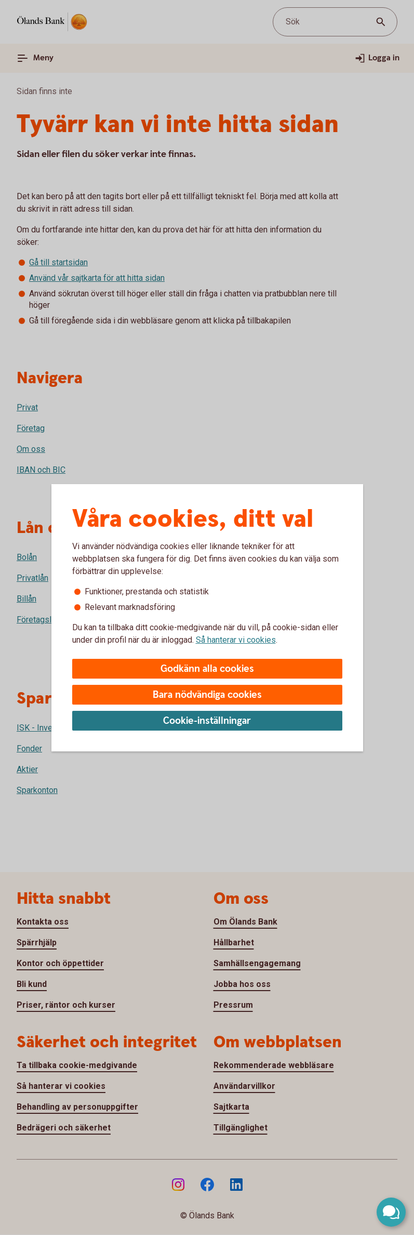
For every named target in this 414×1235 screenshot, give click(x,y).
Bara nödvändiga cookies (207, 694)
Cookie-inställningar (207, 720)
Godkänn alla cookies (207, 668)
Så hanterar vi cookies (236, 640)
